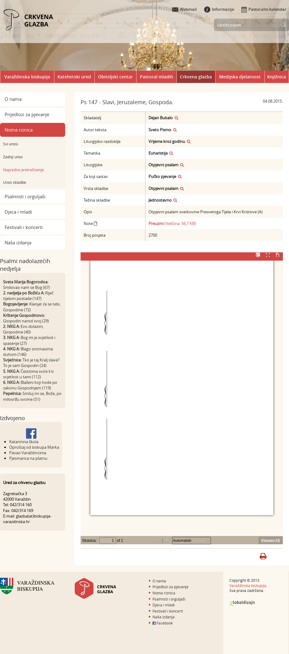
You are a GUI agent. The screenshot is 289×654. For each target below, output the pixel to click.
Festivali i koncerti (24, 227)
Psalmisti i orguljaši (25, 196)
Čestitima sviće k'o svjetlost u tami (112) (28, 374)
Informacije (219, 9)
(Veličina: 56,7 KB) (172, 223)
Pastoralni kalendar (264, 9)
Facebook (162, 623)
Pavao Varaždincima (27, 452)
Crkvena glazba (196, 77)
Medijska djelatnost (240, 77)
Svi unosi (10, 143)
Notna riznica (19, 130)
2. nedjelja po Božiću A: (23, 293)
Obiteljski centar (115, 77)
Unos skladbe (14, 182)
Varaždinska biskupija (27, 77)
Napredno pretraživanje (23, 169)
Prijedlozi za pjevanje (27, 114)
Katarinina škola (23, 441)
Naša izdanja (18, 242)
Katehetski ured (74, 77)
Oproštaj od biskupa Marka (34, 447)
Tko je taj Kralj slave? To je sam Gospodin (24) (31, 362)
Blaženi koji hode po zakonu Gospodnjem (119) (30, 385)
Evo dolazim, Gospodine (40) (23, 329)
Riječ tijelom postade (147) (28, 295)
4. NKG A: (11, 349)
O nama (13, 99)
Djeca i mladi (18, 212)
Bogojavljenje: (15, 304)
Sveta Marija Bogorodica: (25, 282)
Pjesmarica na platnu (28, 458)
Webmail (184, 9)
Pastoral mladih (156, 77)
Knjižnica (276, 77)
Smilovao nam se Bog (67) (26, 287)
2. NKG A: (11, 326)
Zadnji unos (13, 156)
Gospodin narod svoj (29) (26, 321)
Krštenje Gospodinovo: (24, 315)
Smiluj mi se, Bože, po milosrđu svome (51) (32, 396)
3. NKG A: (11, 337)
